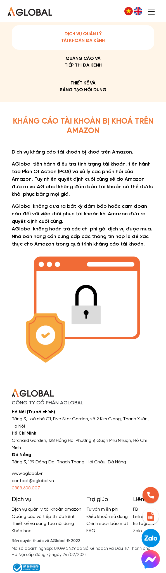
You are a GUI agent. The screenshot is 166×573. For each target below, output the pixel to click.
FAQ (90, 531)
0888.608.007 (26, 488)
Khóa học (21, 531)
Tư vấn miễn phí (102, 509)
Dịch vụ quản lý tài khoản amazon (46, 509)
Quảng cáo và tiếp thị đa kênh (83, 62)
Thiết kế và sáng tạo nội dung (83, 86)
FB (135, 509)
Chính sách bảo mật (107, 523)
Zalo (137, 531)
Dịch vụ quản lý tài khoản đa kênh (83, 37)
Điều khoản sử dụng (107, 516)
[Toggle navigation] (151, 11)
